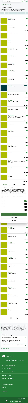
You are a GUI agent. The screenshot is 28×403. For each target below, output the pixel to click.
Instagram (5, 393)
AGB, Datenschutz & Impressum (7, 384)
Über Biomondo (4, 383)
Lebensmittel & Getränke (6, 4)
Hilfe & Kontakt (4, 386)
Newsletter (5, 391)
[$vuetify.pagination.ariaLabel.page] (13, 318)
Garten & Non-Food (7, 368)
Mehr (2, 332)
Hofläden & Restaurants (8, 378)
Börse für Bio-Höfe (6, 375)
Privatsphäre (4, 387)
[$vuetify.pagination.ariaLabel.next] (20, 318)
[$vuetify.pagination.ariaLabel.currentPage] (10, 318)
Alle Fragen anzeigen (5, 348)
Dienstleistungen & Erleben (9, 372)
